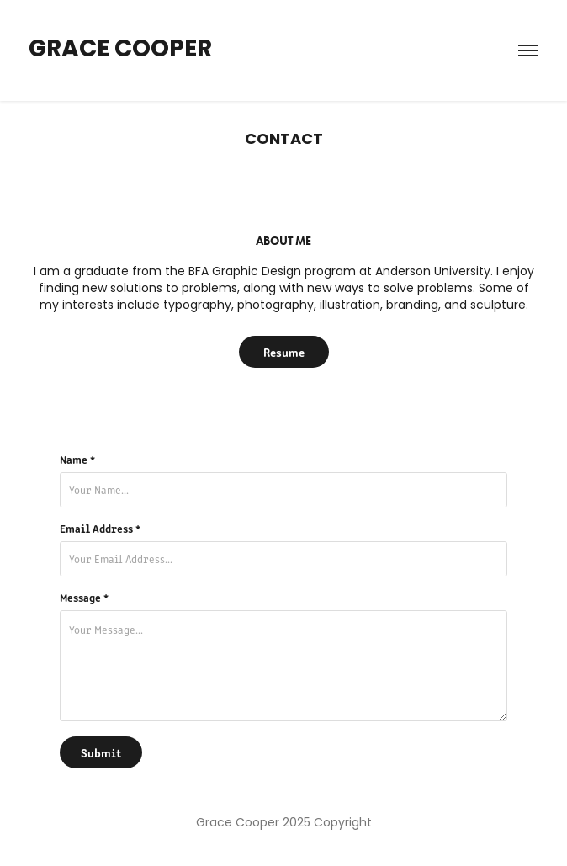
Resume (284, 351)
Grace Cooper (120, 50)
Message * (84, 597)
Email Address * (100, 528)
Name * (77, 459)
